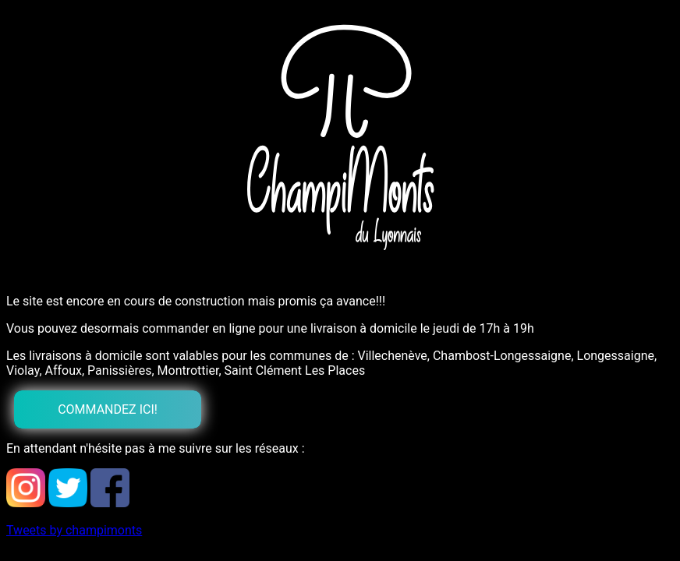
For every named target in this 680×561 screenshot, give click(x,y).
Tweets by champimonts (74, 530)
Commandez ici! (108, 409)
